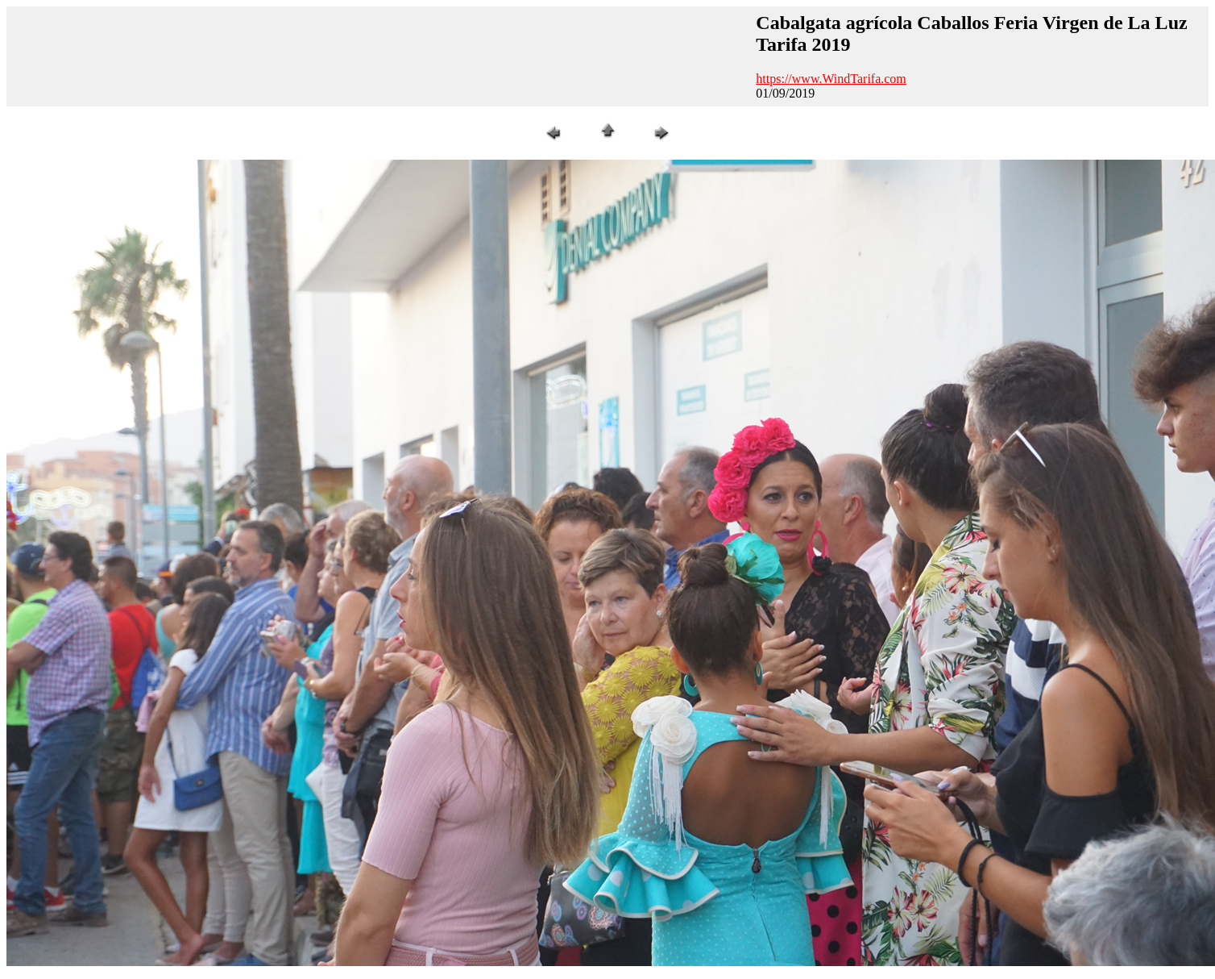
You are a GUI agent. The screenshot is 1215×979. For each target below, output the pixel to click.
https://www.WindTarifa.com (831, 78)
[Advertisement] (305, 55)
